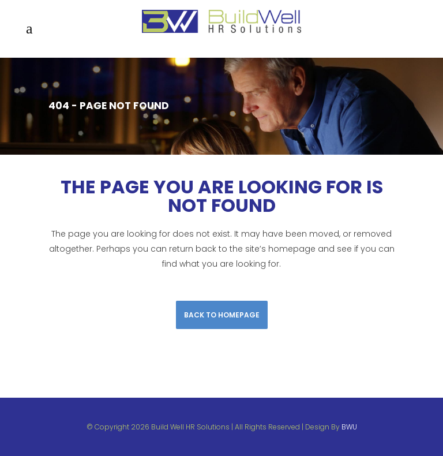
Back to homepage (222, 315)
